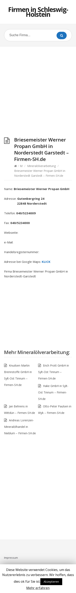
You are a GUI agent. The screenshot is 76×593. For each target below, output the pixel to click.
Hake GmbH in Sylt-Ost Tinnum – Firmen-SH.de (53, 392)
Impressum (11, 557)
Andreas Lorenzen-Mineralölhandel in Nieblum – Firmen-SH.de (20, 426)
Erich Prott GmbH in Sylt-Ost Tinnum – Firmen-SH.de (53, 372)
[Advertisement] (38, 92)
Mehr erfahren (38, 588)
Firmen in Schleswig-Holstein (38, 12)
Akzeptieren (51, 581)
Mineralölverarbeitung (41, 166)
